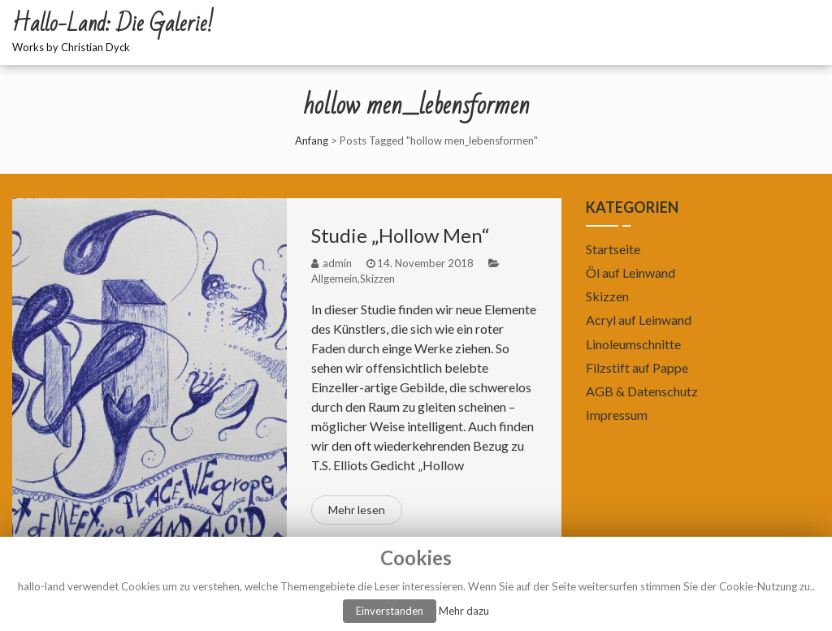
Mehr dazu (464, 610)
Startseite (613, 249)
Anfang (311, 140)
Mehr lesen (356, 509)
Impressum (617, 414)
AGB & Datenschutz (642, 391)
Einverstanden (389, 610)
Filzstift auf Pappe (637, 367)
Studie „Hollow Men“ (400, 235)
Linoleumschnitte (633, 344)
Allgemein (334, 278)
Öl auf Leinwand (630, 272)
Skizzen (377, 278)
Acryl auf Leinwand (638, 319)
